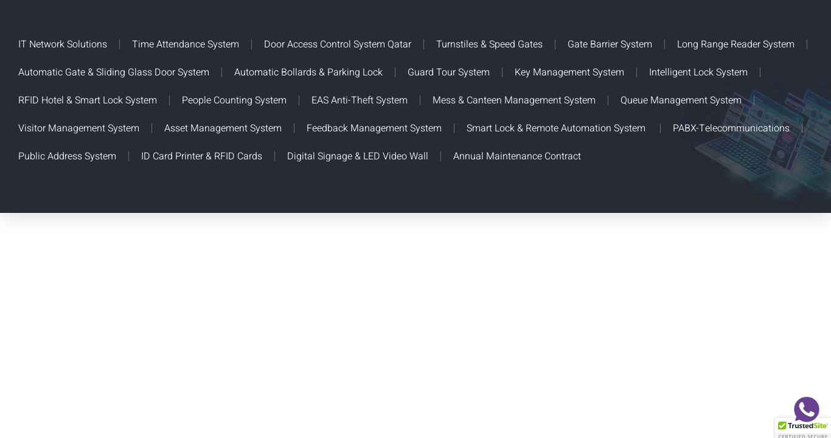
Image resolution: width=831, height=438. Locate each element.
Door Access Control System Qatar (337, 44)
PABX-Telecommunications (731, 128)
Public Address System (67, 156)
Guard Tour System (449, 72)
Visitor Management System (78, 128)
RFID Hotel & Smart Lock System (87, 100)
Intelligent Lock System (698, 72)
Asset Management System (223, 128)
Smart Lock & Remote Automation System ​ (557, 128)
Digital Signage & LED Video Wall (357, 156)
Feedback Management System (374, 128)
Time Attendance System (185, 44)
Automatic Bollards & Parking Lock (308, 72)
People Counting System (234, 100)
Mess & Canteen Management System (514, 100)
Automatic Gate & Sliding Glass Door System (113, 72)
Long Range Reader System (735, 44)
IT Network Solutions (62, 44)
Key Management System (569, 72)
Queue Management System (681, 100)
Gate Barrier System (610, 44)
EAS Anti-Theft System (359, 100)
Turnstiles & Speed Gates (489, 44)
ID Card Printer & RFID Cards (201, 156)
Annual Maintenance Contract (517, 156)
